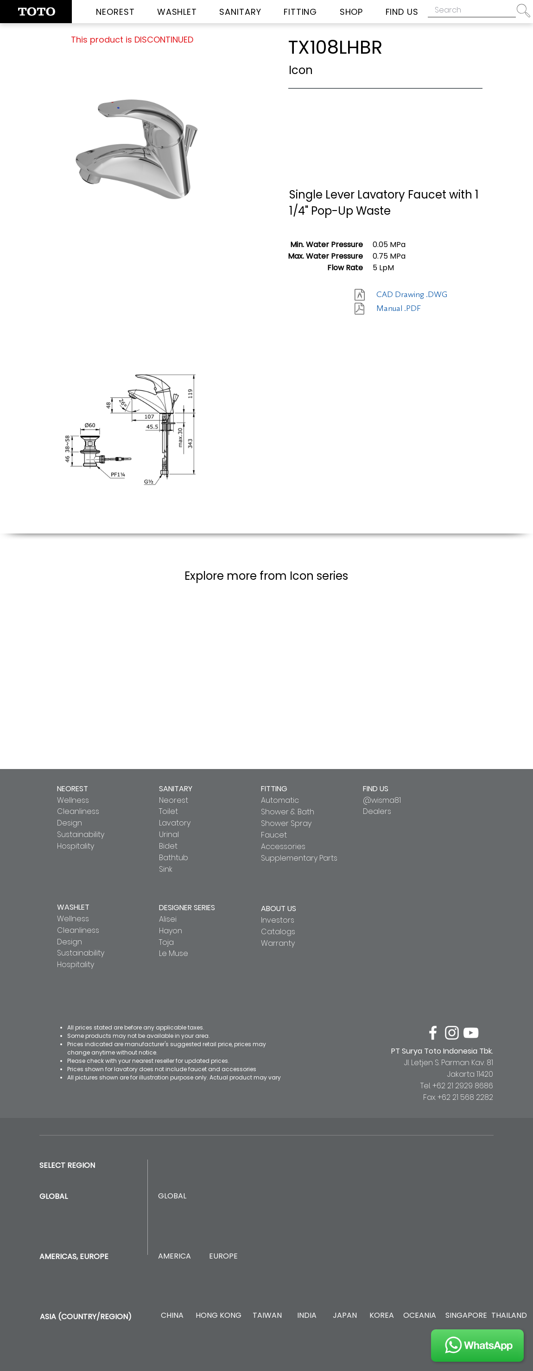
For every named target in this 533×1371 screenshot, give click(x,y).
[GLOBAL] (172, 1196)
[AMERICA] (174, 1256)
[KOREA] (381, 1315)
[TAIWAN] (267, 1315)
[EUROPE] (223, 1256)
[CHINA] (172, 1315)
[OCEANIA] (419, 1315)
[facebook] (433, 1033)
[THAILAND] (509, 1315)
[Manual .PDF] (409, 309)
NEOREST (72, 788)
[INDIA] (306, 1315)
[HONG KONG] (218, 1315)
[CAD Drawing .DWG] (411, 295)
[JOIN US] (477, 1345)
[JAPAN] (344, 1315)
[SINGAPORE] (466, 1315)
